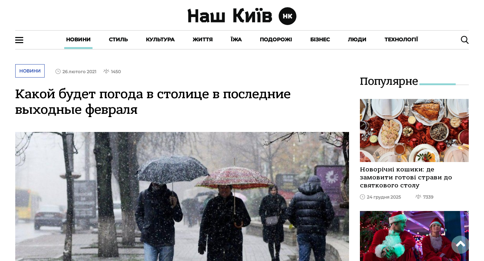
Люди (357, 39)
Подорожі (276, 39)
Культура (160, 39)
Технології (401, 39)
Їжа (236, 39)
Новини (78, 39)
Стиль (118, 39)
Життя (203, 39)
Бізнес (320, 39)
